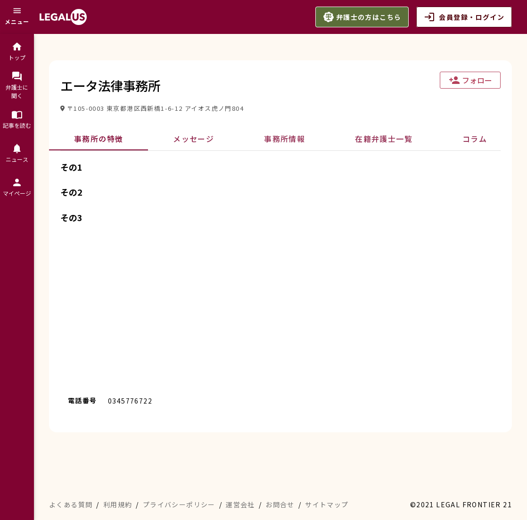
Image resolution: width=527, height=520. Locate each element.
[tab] (98, 139)
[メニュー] (17, 17)
